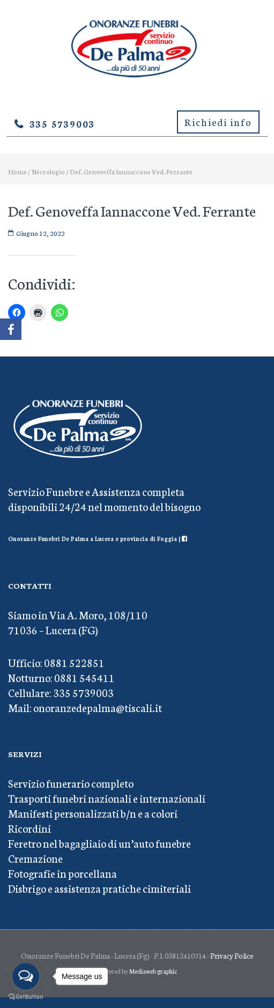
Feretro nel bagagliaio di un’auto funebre (99, 842)
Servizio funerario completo (71, 782)
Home (17, 171)
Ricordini (29, 827)
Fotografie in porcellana (62, 872)
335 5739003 (62, 123)
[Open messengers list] (25, 976)
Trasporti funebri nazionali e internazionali (106, 797)
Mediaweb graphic (153, 971)
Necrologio (48, 171)
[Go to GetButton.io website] (26, 997)
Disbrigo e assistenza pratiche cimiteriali (99, 887)
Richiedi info (218, 122)
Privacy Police (232, 956)
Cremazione (35, 857)
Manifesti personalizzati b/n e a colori (92, 812)
